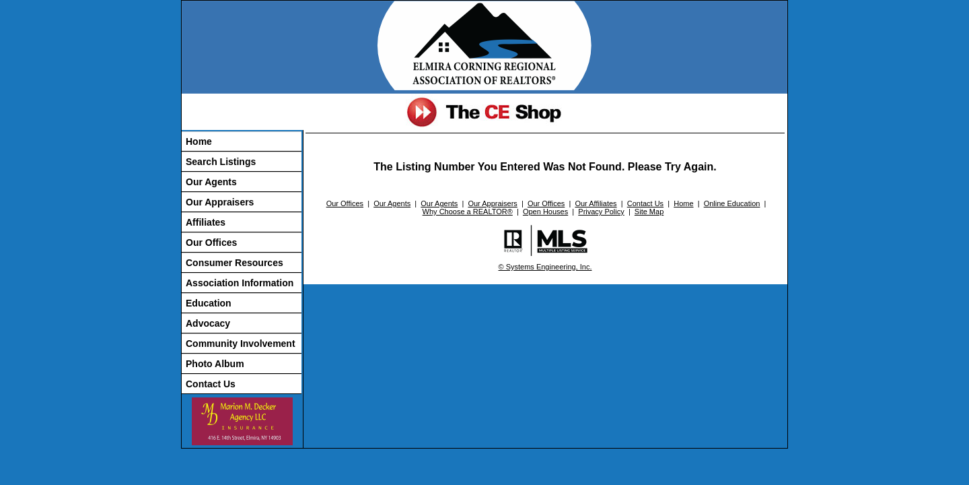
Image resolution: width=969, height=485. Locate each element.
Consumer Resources (234, 262)
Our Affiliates (595, 203)
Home (199, 141)
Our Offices (211, 242)
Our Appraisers (220, 202)
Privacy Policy (601, 211)
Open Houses (545, 211)
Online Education (732, 203)
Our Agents (211, 181)
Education (208, 303)
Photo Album (215, 363)
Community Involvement (240, 343)
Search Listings (221, 161)
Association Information (239, 283)
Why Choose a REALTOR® (468, 211)
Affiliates (205, 222)
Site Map (649, 211)
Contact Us (211, 384)
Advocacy (208, 323)
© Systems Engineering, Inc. (545, 267)
